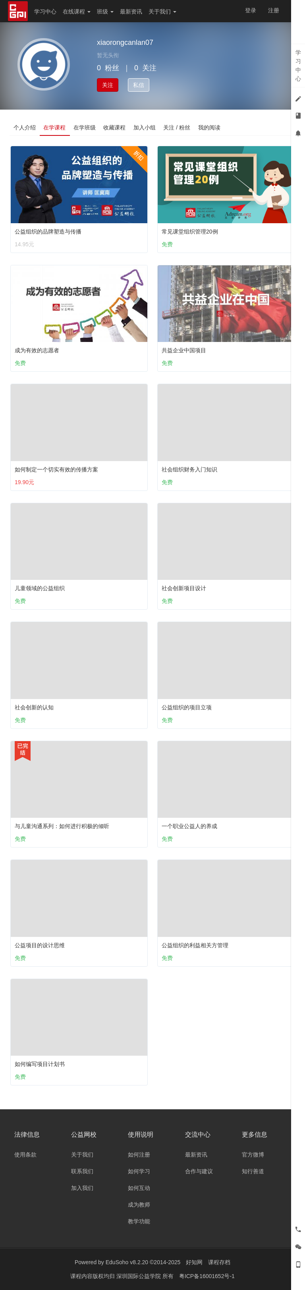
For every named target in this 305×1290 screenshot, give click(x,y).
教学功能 (139, 1221)
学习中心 (45, 11)
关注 (107, 85)
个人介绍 (25, 127)
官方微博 (253, 1154)
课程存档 (219, 1262)
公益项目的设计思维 (40, 945)
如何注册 (139, 1154)
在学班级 (85, 127)
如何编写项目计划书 (40, 1064)
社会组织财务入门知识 (189, 469)
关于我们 (162, 11)
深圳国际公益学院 (139, 1276)
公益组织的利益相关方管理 (195, 945)
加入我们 (82, 1188)
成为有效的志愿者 (37, 350)
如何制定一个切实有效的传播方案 (56, 469)
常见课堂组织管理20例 (190, 231)
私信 (138, 85)
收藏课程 (115, 127)
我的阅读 (210, 127)
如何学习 (139, 1171)
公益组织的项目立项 (187, 707)
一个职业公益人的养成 (189, 826)
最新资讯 (131, 11)
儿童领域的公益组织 (40, 588)
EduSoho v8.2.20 (127, 1262)
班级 (105, 11)
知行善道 (253, 1171)
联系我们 (82, 1171)
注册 (273, 10)
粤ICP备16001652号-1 (207, 1276)
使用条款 (25, 1154)
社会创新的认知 (34, 707)
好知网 (194, 1262)
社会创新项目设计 (184, 588)
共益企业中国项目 (184, 350)
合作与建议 (199, 1171)
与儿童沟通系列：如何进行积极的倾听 (62, 826)
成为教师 (139, 1204)
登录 (250, 10)
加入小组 (145, 127)
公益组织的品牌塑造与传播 (48, 231)
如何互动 (139, 1188)
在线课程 (77, 11)
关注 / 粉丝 (177, 127)
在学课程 (55, 127)
